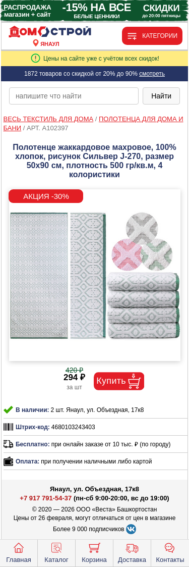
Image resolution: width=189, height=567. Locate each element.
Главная (18, 551)
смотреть (152, 73)
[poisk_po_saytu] (74, 96)
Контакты (170, 551)
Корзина (94, 551)
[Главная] (50, 32)
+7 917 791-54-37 (46, 498)
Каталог (56, 551)
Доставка (132, 551)
